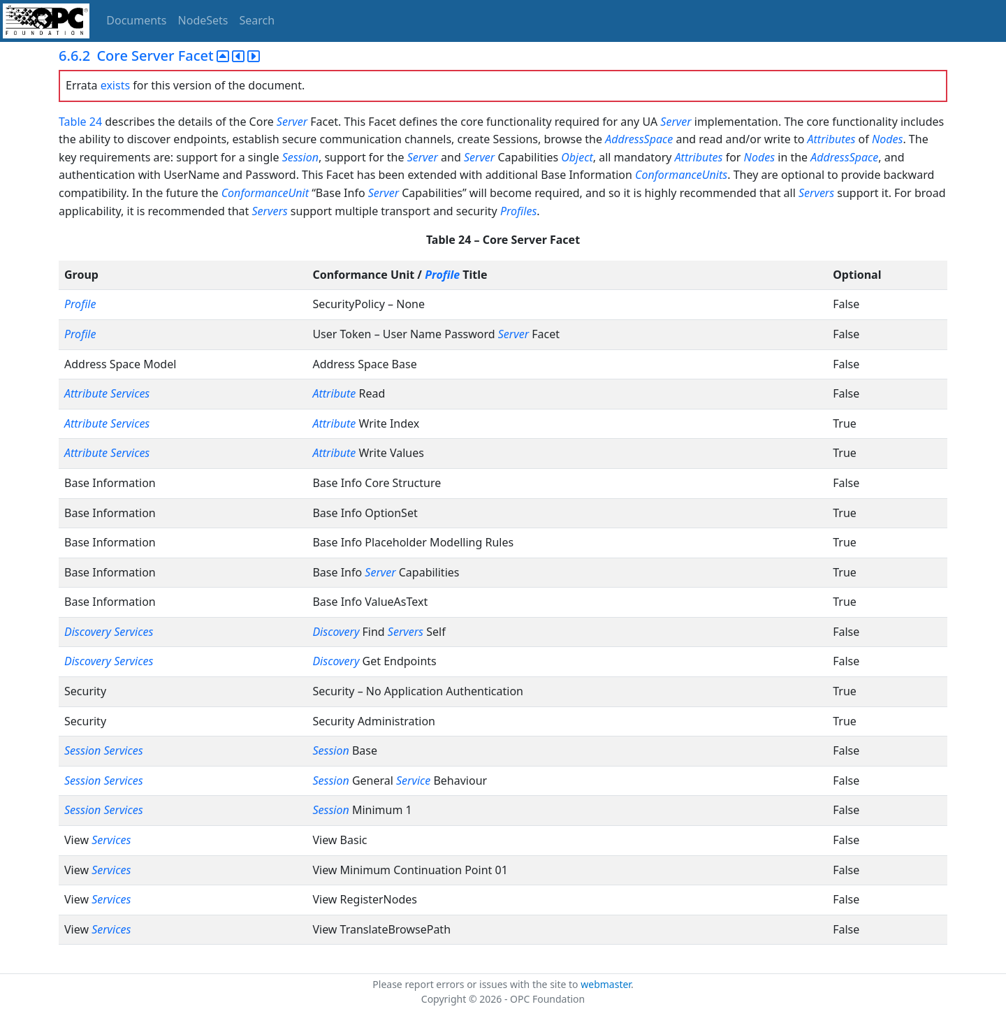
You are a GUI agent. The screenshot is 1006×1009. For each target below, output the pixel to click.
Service (413, 780)
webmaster (606, 984)
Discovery (87, 631)
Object (576, 157)
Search (257, 20)
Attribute (86, 393)
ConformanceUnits (681, 174)
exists (115, 85)
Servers (816, 193)
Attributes (832, 139)
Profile (442, 274)
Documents (136, 20)
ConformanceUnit (265, 193)
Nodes (887, 139)
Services (130, 393)
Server (292, 121)
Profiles (518, 211)
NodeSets (203, 20)
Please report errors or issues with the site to (476, 984)
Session (300, 157)
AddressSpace (639, 139)
